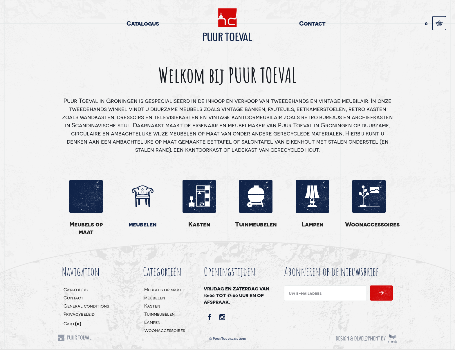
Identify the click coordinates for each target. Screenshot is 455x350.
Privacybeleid (79, 314)
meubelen (143, 224)
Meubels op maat (86, 227)
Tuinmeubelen (256, 224)
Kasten (199, 224)
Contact (312, 23)
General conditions (86, 305)
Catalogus (143, 23)
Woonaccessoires (369, 224)
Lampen (312, 224)
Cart (73, 323)
